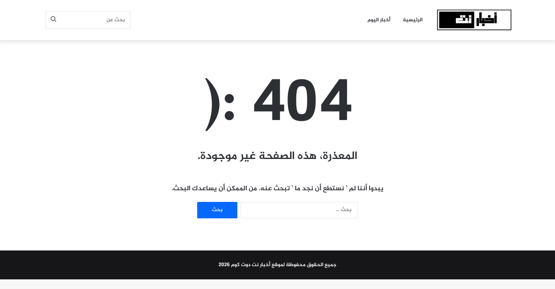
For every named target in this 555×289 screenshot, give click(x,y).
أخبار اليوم (378, 20)
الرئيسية (412, 20)
